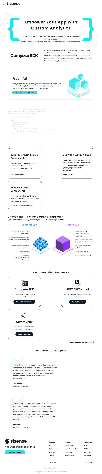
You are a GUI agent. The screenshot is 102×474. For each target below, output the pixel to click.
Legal (54, 468)
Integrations (87, 452)
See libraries (68, 174)
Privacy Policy (47, 468)
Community (68, 452)
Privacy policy (88, 462)
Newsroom (52, 452)
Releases (86, 459)
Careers (51, 455)
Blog (85, 445)
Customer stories (54, 449)
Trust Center (53, 459)
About (51, 445)
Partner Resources (70, 455)
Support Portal (69, 445)
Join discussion (24, 334)
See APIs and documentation (22, 205)
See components (17, 174)
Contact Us (52, 462)
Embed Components (24, 302)
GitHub (86, 449)
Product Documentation (72, 449)
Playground (87, 455)
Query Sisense (77, 302)
